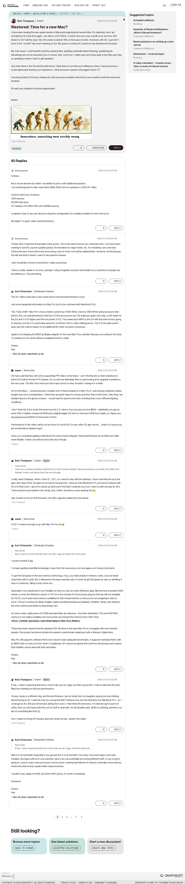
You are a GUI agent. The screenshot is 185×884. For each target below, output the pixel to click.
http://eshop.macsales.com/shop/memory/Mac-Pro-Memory (46, 621)
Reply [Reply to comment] (117, 228)
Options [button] (122, 14)
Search (156, 5)
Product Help (99, 5)
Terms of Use (85, 882)
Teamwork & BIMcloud (143, 36)
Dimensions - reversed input (148, 54)
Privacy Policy (68, 882)
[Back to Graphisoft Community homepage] (11, 5)
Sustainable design (141, 70)
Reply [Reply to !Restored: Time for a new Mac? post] (117, 147)
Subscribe (98, 147)
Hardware (16, 148)
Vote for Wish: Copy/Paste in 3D (28, 354)
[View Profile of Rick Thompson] (25, 21)
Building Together (61, 5)
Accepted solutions (66, 848)
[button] (75, 147)
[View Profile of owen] (18, 370)
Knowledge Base (40, 5)
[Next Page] (81, 817)
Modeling (137, 24)
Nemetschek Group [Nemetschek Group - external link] (173, 882)
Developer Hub (81, 5)
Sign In (176, 5)
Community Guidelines (105, 882)
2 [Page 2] (62, 817)
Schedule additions (143, 20)
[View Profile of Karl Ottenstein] (23, 291)
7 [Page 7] (75, 817)
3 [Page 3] (66, 817)
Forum (26, 5)
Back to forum (24, 848)
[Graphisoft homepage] (171, 876)
